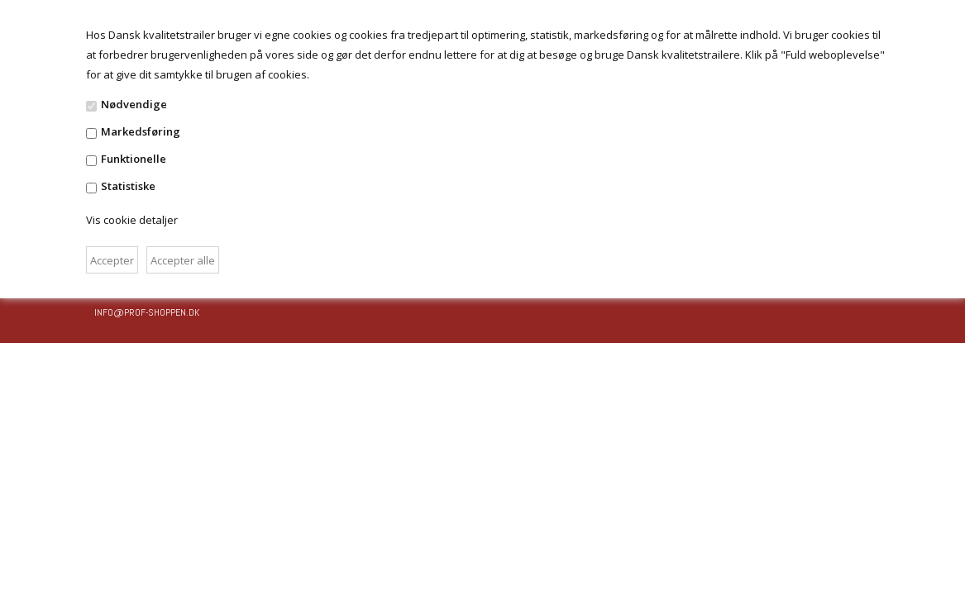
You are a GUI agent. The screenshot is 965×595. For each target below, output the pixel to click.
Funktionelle (133, 158)
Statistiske (128, 185)
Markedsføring (140, 131)
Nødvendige (134, 104)
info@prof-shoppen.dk (146, 312)
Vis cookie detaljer (132, 219)
